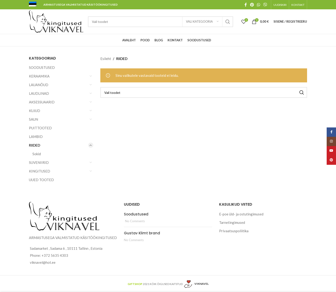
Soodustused (136, 214)
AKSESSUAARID (42, 102)
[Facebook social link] (245, 4)
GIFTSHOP (135, 283)
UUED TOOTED (41, 180)
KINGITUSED (39, 171)
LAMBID (36, 136)
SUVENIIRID (39, 162)
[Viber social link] (265, 4)
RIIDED (34, 145)
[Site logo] (56, 21)
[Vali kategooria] (202, 22)
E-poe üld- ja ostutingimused (241, 214)
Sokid (36, 154)
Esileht (105, 58)
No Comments (135, 221)
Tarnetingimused (232, 222)
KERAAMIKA (39, 76)
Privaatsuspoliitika (233, 231)
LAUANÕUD (38, 85)
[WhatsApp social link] (258, 4)
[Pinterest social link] (251, 4)
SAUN (33, 119)
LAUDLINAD (39, 93)
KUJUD (34, 111)
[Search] (160, 21)
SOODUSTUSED (42, 67)
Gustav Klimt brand (142, 233)
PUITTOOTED (40, 128)
